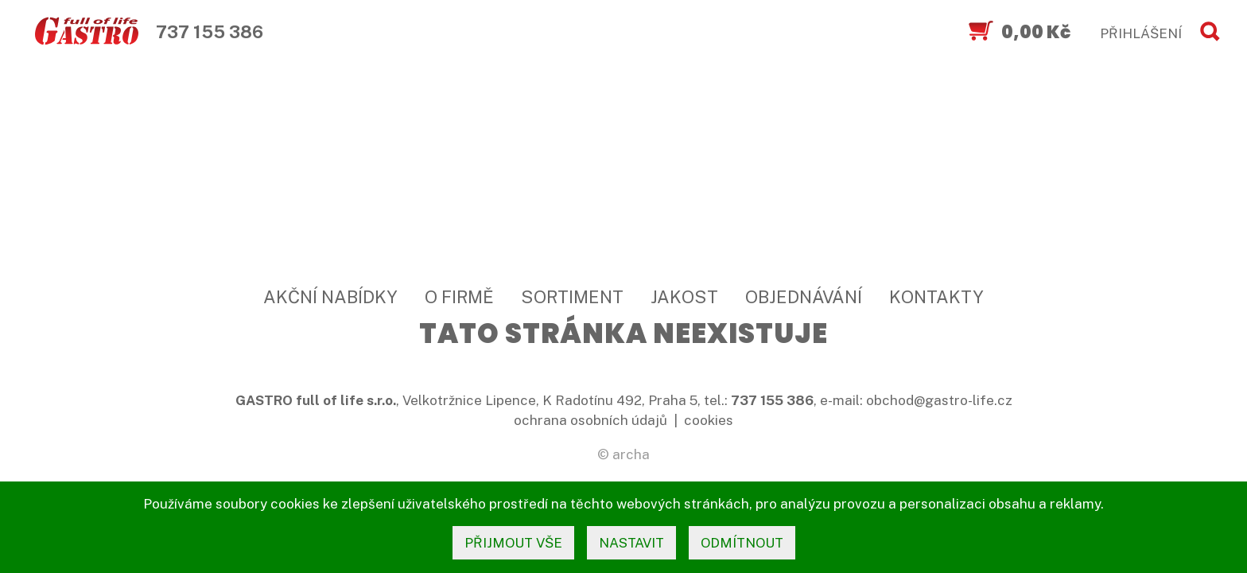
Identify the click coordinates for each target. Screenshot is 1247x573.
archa (631, 454)
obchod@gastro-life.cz (939, 400)
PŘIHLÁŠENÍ (1141, 33)
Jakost (684, 296)
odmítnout (742, 543)
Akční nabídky (330, 296)
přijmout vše (513, 543)
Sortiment (572, 296)
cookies (708, 420)
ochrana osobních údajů (590, 420)
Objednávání (803, 296)
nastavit (631, 543)
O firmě (459, 296)
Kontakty (936, 296)
